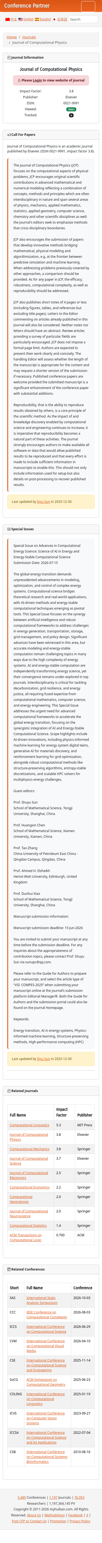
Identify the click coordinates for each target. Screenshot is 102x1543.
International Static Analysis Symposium (42, 1300)
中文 (14, 19)
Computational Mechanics (30, 1149)
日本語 (62, 19)
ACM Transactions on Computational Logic (26, 1237)
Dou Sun (43, 501)
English (29, 19)
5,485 (22, 1497)
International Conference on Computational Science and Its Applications (46, 1437)
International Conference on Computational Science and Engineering (46, 1365)
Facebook (75, 1515)
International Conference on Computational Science (46, 1329)
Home (12, 37)
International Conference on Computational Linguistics (46, 1399)
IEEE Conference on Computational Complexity (47, 1314)
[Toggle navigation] (88, 6)
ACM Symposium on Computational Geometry (46, 1382)
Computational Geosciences (21, 1199)
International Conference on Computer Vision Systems (46, 1418)
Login (37, 80)
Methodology (54, 1515)
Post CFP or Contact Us (29, 1521)
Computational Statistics (28, 1225)
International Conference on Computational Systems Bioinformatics (47, 1457)
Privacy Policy (80, 1521)
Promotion (58, 1521)
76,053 (79, 1497)
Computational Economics (30, 1187)
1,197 (53, 1497)
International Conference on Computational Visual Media (46, 1346)
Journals (29, 37)
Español (45, 19)
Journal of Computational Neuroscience (29, 1213)
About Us (34, 1515)
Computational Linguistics (29, 1125)
